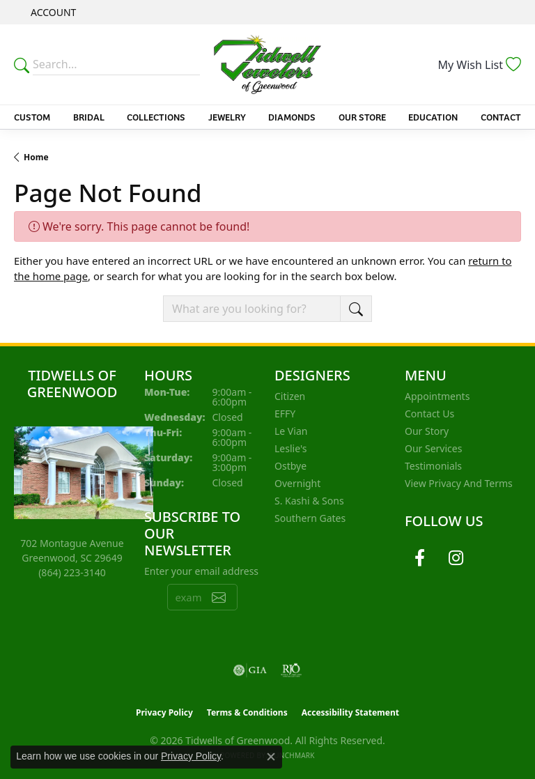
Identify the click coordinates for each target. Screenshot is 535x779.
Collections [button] (156, 116)
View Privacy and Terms (459, 483)
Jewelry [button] (227, 116)
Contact (501, 116)
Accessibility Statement (350, 712)
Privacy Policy (164, 712)
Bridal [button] (88, 116)
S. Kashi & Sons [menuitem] (309, 500)
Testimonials (433, 465)
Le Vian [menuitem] (290, 431)
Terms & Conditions (247, 712)
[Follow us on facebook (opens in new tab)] (419, 558)
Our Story (427, 431)
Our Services (433, 448)
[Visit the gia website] (250, 670)
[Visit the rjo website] (291, 670)
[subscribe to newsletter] (219, 597)
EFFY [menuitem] (284, 413)
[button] (52, 12)
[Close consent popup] (271, 757)
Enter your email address (201, 571)
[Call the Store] (72, 572)
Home (36, 157)
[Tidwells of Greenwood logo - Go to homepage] (267, 64)
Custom (32, 116)
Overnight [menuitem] (297, 483)
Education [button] (433, 116)
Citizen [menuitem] (289, 396)
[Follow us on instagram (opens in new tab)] (455, 558)
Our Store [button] (362, 116)
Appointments (437, 396)
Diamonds (292, 116)
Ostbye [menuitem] (290, 465)
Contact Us (429, 413)
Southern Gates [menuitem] (310, 518)
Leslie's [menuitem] (290, 448)
